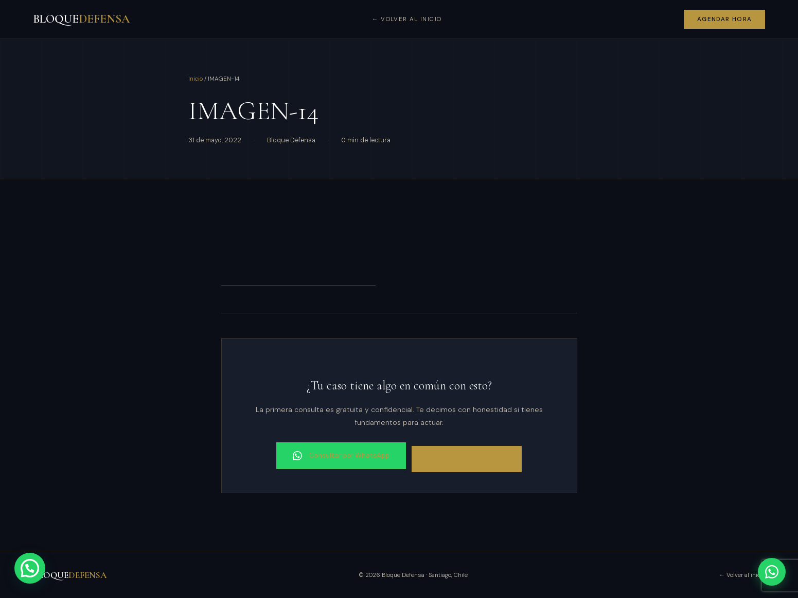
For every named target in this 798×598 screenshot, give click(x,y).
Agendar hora (724, 19)
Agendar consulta (468, 457)
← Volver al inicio (406, 19)
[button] (29, 568)
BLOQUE (81, 19)
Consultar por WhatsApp (339, 454)
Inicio (195, 79)
